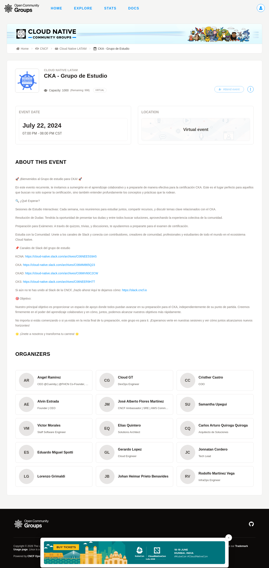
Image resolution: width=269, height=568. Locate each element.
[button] (53, 380)
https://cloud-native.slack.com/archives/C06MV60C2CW (61, 273)
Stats (110, 8)
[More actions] (250, 89)
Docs (133, 8)
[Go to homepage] (23, 8)
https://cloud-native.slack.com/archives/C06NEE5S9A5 (61, 256)
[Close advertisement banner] (228, 537)
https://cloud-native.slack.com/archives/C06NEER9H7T (59, 281)
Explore (83, 8)
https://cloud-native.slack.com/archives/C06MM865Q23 (59, 265)
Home (56, 8)
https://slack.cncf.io (134, 290)
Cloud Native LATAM (61, 70)
